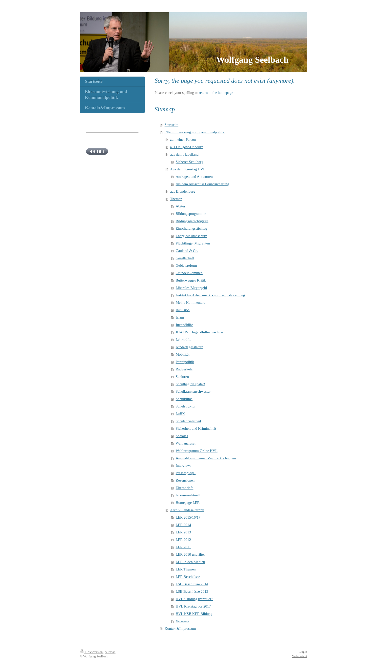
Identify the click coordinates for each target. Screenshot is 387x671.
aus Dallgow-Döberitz (186, 147)
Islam (180, 317)
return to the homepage (216, 93)
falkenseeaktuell (188, 495)
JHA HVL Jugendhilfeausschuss (200, 332)
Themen (176, 199)
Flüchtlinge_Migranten (193, 243)
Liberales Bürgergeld (191, 288)
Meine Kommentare (190, 303)
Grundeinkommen (189, 273)
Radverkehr (184, 369)
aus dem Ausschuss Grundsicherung (202, 184)
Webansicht (299, 656)
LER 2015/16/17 (188, 517)
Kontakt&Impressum (180, 628)
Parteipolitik (185, 362)
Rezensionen (185, 480)
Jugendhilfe (184, 325)
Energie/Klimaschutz (191, 236)
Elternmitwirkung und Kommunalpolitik (195, 132)
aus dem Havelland (184, 154)
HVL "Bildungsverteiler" (194, 599)
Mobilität (183, 354)
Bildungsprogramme (191, 214)
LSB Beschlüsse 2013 (192, 591)
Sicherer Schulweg (190, 162)
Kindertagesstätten (189, 347)
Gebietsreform (186, 265)
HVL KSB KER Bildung (194, 614)
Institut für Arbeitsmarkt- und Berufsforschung (210, 295)
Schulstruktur (186, 406)
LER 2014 (183, 525)
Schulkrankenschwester (193, 391)
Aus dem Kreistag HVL (187, 169)
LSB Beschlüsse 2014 (192, 584)
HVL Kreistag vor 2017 (193, 606)
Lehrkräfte (183, 340)
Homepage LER (188, 503)
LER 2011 (183, 547)
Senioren (182, 377)
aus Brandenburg (182, 191)
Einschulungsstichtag (191, 228)
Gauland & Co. (187, 251)
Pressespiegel (186, 473)
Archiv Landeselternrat (187, 510)
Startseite (171, 125)
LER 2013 (183, 532)
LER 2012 (183, 540)
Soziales (182, 436)
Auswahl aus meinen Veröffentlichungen (206, 458)
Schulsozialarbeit (188, 421)
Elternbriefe (185, 488)
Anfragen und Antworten (194, 177)
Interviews (183, 466)
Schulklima (184, 399)
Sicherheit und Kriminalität (196, 428)
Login (303, 651)
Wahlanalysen (186, 443)
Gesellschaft (185, 258)
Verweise (182, 621)
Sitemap (110, 652)
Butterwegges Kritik (191, 280)
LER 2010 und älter (190, 554)
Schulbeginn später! (190, 384)
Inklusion (183, 310)
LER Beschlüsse (188, 577)
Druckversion (91, 652)
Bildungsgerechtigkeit (192, 221)
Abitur (180, 206)
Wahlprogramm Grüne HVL (197, 451)
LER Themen (186, 569)
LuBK (180, 414)
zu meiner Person (183, 140)
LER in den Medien (190, 562)
